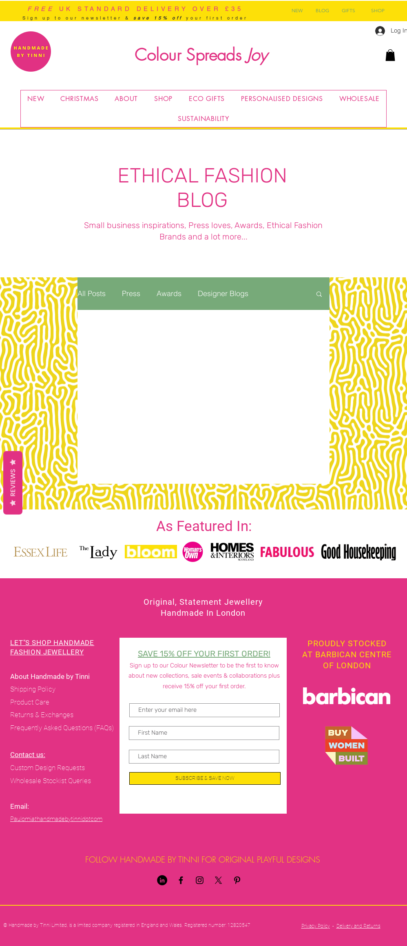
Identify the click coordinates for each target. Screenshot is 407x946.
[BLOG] (322, 10)
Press (131, 293)
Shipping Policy (32, 689)
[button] (390, 55)
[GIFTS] (348, 10)
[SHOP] (377, 10)
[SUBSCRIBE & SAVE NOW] (205, 778)
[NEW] (297, 10)
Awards (169, 293)
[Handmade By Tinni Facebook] (181, 880)
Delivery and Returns (358, 926)
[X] (218, 880)
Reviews (13, 482)
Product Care (30, 702)
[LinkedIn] (162, 880)
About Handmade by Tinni (50, 676)
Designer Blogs (223, 293)
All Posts (91, 293)
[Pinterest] (237, 880)
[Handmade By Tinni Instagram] (200, 880)
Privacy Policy (315, 926)
